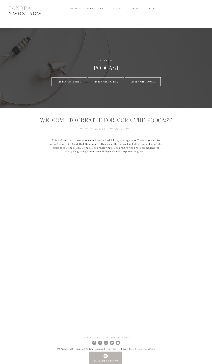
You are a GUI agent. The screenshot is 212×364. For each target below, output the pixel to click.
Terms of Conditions (146, 349)
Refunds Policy (128, 349)
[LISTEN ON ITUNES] (69, 81)
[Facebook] (94, 343)
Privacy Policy (112, 349)
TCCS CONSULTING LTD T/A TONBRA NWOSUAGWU (106, 337)
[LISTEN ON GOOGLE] (143, 81)
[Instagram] (100, 343)
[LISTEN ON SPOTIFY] (106, 81)
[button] (95, 8)
